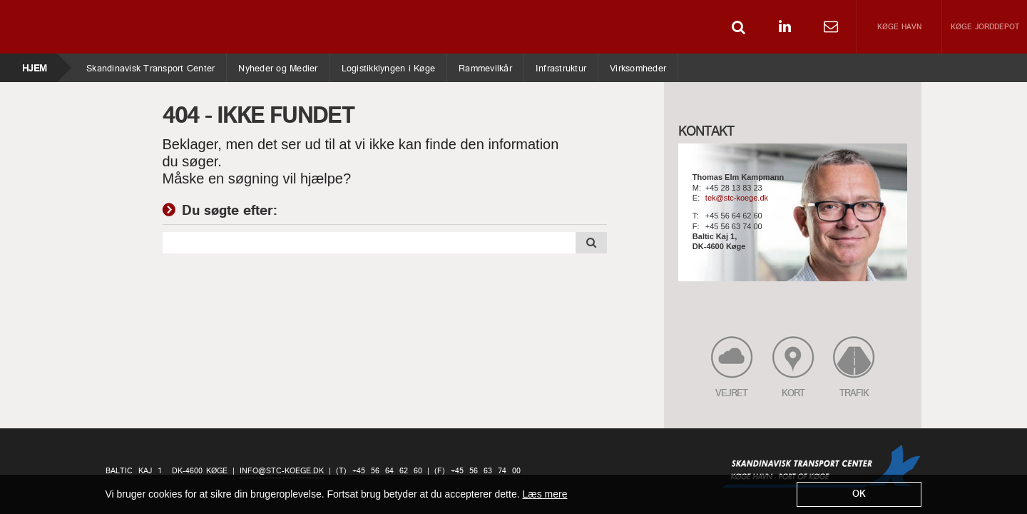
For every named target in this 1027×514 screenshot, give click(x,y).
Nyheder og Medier (277, 65)
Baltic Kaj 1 (134, 471)
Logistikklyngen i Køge (388, 65)
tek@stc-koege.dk (736, 198)
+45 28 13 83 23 (733, 187)
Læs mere (544, 494)
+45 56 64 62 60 (733, 216)
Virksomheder (637, 65)
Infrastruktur (560, 65)
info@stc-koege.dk (282, 471)
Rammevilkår (485, 65)
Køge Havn (899, 27)
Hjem (33, 65)
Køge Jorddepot (985, 27)
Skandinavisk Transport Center (150, 65)
